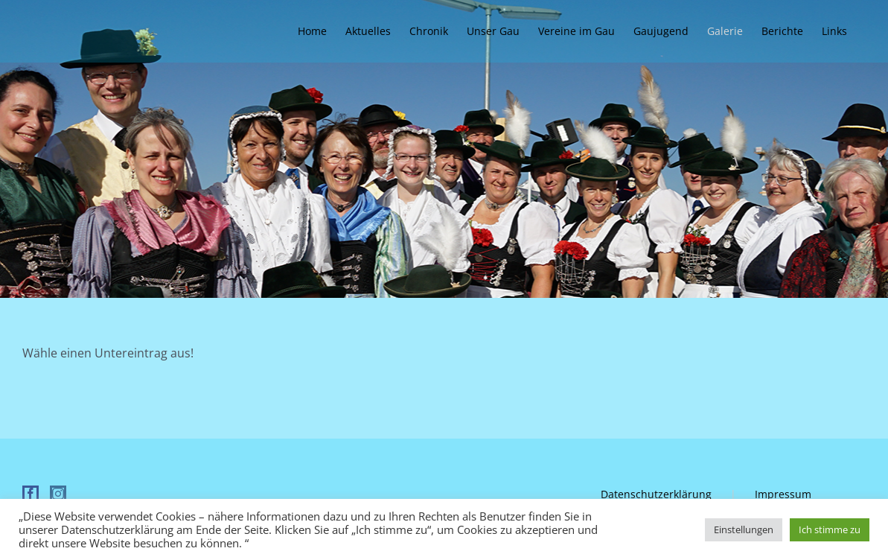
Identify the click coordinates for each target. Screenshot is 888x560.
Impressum (783, 494)
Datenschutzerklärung (656, 494)
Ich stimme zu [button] (829, 529)
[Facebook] (30, 494)
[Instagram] (58, 494)
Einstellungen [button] (743, 529)
